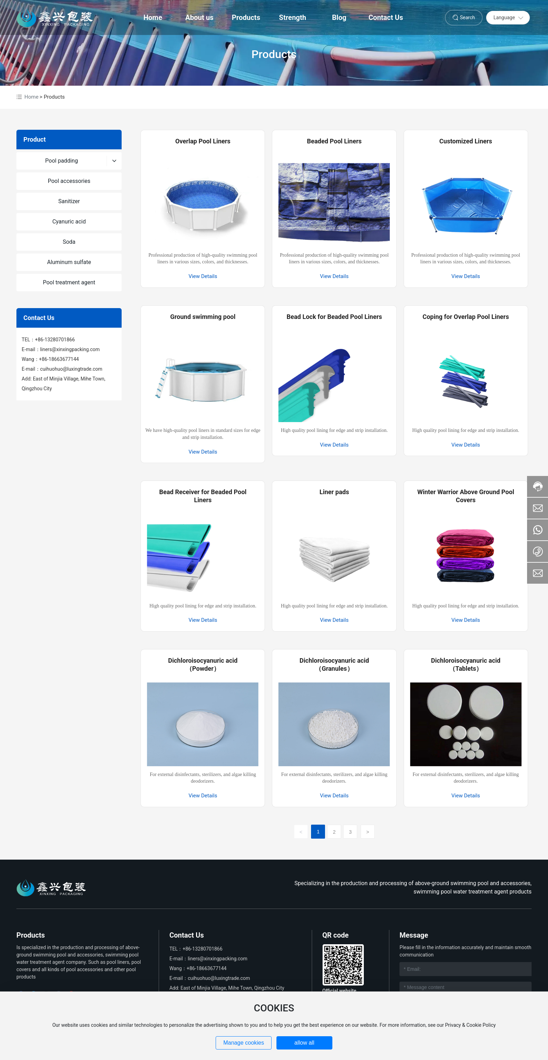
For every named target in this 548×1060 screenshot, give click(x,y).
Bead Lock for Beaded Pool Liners (334, 316)
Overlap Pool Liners (202, 141)
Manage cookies (243, 1043)
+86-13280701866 (55, 339)
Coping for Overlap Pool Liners (466, 316)
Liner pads (334, 492)
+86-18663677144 (59, 359)
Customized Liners (465, 141)
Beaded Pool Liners (334, 141)
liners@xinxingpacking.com (70, 349)
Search (467, 17)
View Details (202, 276)
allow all (304, 1043)
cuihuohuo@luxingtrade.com (71, 369)
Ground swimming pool (203, 316)
